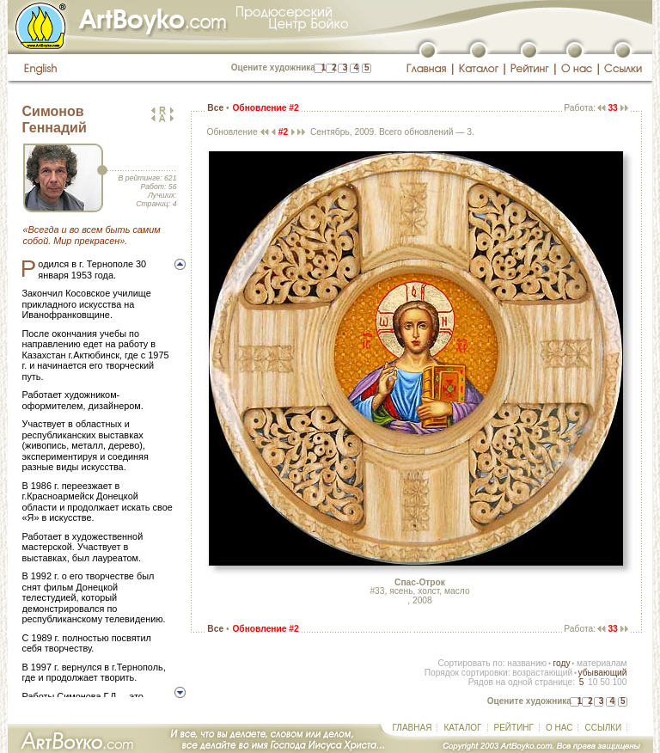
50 (604, 682)
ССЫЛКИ (602, 727)
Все (215, 108)
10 (592, 682)
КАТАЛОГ (462, 727)
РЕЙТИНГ (514, 727)
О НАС (559, 727)
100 (619, 682)
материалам (602, 663)
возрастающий (542, 672)
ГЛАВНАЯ (412, 727)
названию (527, 663)
